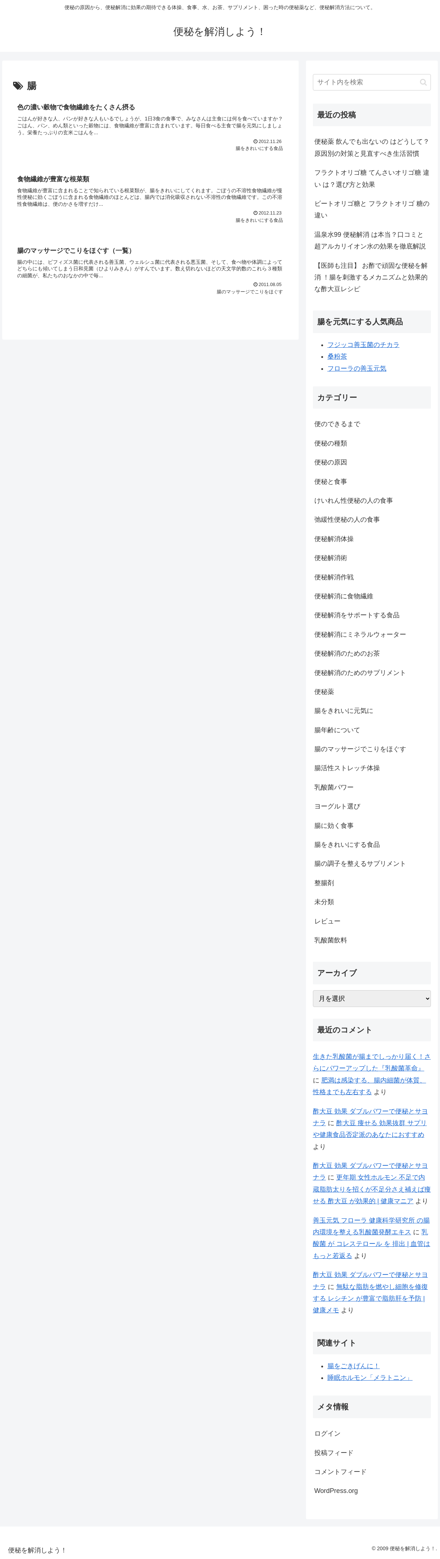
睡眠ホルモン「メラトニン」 (370, 1377)
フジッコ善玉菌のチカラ (363, 344)
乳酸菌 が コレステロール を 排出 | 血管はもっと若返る (372, 1243)
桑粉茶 (337, 356)
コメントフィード (340, 1471)
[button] (423, 82)
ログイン (327, 1433)
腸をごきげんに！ (353, 1366)
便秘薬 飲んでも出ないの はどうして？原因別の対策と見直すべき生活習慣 (371, 147)
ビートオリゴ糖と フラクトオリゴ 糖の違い (371, 209)
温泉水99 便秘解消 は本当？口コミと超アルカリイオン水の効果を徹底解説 (370, 240)
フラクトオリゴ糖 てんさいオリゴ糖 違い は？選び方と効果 (371, 178)
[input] (372, 82)
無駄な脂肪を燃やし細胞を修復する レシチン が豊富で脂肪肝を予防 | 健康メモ (370, 1298)
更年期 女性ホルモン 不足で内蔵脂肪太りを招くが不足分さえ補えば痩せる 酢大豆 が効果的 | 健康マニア (372, 1189)
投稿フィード (334, 1452)
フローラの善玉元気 (356, 368)
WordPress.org (336, 1490)
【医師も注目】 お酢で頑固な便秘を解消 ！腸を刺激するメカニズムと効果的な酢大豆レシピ (371, 277)
